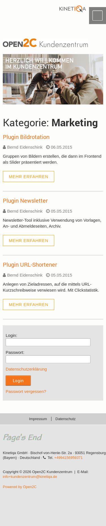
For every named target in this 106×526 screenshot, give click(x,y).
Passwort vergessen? (26, 391)
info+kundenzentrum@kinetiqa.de (30, 476)
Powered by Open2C (19, 487)
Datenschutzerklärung (26, 369)
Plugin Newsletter (25, 200)
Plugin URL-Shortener (30, 264)
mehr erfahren (28, 176)
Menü (97, 15)
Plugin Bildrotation (26, 136)
